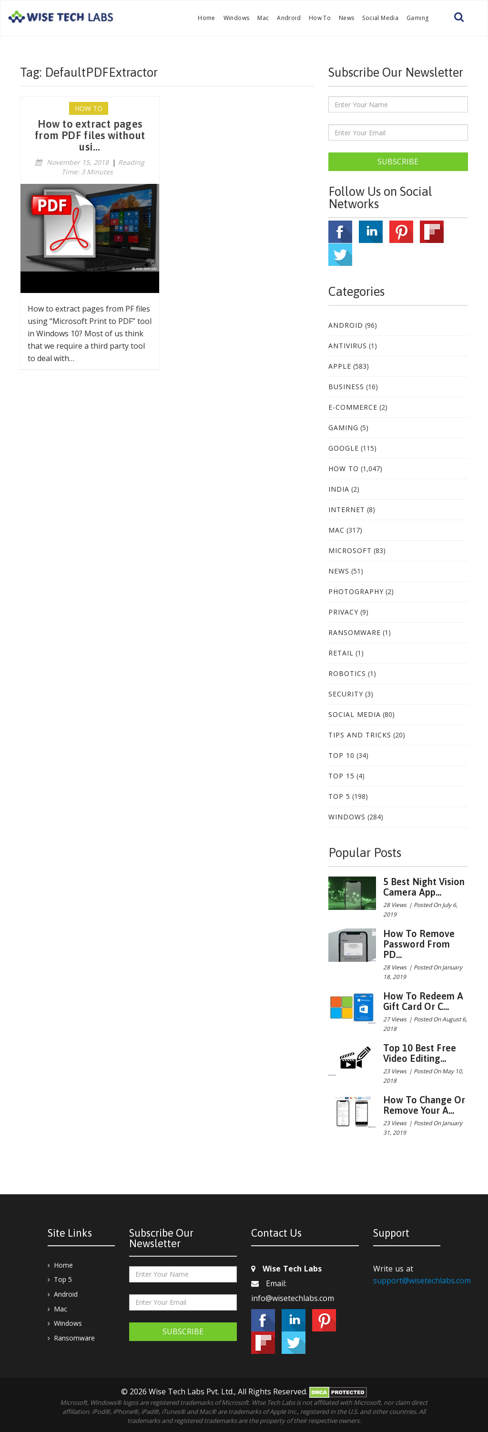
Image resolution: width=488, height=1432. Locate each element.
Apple (339, 366)
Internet (346, 509)
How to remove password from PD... (419, 944)
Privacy (343, 611)
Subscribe (397, 161)
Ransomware (354, 632)
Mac (263, 18)
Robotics (347, 673)
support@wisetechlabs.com (422, 1280)
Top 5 (339, 796)
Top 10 (341, 755)
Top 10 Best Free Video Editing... (419, 1053)
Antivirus (347, 345)
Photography (356, 591)
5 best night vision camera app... (424, 887)
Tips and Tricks (359, 734)
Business (346, 386)
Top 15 (341, 775)
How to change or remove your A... (424, 1105)
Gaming (417, 18)
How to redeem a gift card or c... (423, 1001)
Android (289, 18)
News (347, 18)
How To (320, 18)
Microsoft (350, 550)
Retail (341, 652)
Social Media (380, 18)
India (338, 489)
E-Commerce (352, 407)
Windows (237, 18)
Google (343, 448)
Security (345, 693)
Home (206, 18)
